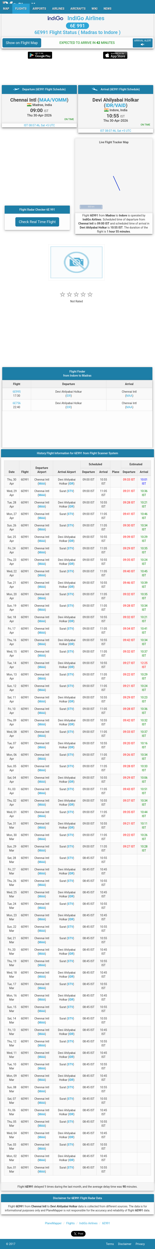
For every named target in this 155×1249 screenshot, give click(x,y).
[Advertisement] (77, 72)
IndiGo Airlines (85, 18)
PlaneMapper (53, 1223)
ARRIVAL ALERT (142, 42)
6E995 (17, 391)
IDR (68, 395)
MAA (129, 395)
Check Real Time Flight (37, 222)
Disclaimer (127, 1244)
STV (70, 491)
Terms (112, 1244)
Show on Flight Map (22, 43)
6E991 (106, 1223)
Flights (70, 1223)
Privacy (142, 1244)
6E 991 (77, 26)
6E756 (17, 403)
